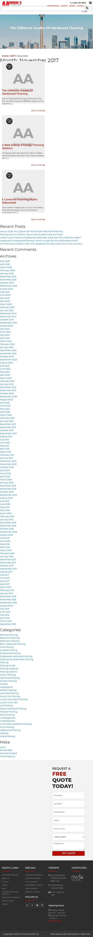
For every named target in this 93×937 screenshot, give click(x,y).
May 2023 (5, 371)
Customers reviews (10, 874)
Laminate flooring (33, 878)
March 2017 (5, 587)
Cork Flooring (7, 647)
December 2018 (8, 522)
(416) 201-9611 (78, 3)
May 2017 (4, 580)
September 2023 (8, 359)
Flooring (4, 662)
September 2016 (8, 602)
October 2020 (7, 467)
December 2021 (8, 424)
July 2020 (5, 470)
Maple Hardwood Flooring (13, 708)
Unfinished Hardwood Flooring (16, 723)
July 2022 (4, 402)
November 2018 (8, 525)
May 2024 (5, 334)
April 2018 (5, 547)
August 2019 (6, 497)
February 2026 (7, 270)
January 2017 (6, 593)
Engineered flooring (10, 653)
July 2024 (5, 328)
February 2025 (7, 307)
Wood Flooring (7, 736)
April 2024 (5, 337)
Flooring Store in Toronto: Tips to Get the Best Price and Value (31, 234)
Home (5, 55)
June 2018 (5, 540)
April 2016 (5, 617)
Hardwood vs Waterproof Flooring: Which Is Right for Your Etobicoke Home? (39, 240)
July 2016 (4, 608)
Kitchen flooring (8, 690)
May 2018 (4, 544)
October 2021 (6, 430)
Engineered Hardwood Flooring (16, 656)
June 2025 (5, 294)
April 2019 (5, 510)
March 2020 (6, 479)
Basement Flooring (10, 637)
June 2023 (5, 368)
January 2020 (7, 482)
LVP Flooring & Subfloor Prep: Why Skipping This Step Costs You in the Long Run (41, 243)
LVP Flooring (6, 705)
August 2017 (6, 571)
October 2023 (7, 356)
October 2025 (7, 282)
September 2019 (8, 494)
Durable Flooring (8, 650)
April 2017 (5, 584)
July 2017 (4, 574)
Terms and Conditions (11, 897)
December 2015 (8, 623)
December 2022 (8, 387)
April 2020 (5, 476)
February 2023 (7, 380)
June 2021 (5, 442)
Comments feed (8, 753)
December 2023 (8, 350)
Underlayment (7, 720)
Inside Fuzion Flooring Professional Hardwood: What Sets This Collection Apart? (40, 237)
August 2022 (6, 399)
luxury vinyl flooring (10, 696)
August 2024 (6, 325)
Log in (3, 747)
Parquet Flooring (8, 711)
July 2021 (4, 439)
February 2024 (7, 344)
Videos (4, 884)
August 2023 (6, 362)
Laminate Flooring (9, 693)
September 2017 (8, 568)
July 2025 (4, 291)
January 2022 (6, 420)
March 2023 (6, 377)
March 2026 (6, 267)
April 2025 (5, 301)
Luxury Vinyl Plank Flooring (14, 699)
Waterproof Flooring (10, 730)
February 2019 (7, 516)
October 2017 (6, 565)
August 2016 (6, 605)
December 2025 (8, 276)
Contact (5, 881)
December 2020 (8, 460)
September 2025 (8, 285)
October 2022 (7, 393)
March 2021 (5, 451)
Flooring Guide (7, 665)
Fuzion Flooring (8, 674)
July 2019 (4, 500)
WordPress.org (7, 756)
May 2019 (4, 507)
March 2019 (6, 513)
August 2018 (6, 534)
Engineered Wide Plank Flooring (16, 659)
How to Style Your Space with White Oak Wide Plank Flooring (31, 231)
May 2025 (5, 297)
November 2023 (8, 353)
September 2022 (8, 396)
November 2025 (8, 279)
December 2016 (8, 596)
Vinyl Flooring (7, 727)
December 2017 (8, 559)
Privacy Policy (8, 900)
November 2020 (8, 464)
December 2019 (8, 485)
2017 (12, 55)
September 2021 (8, 433)
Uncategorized (7, 717)
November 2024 (8, 316)
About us (5, 878)
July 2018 (4, 537)
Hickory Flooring (8, 680)
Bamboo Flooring (9, 634)
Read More (38, 110)
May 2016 (4, 614)
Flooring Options (8, 671)
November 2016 (8, 599)
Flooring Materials (9, 668)
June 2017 (5, 577)
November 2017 (8, 562)
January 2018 (6, 556)
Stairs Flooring (7, 714)
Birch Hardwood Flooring (13, 643)
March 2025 (6, 304)
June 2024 (5, 331)
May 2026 (5, 261)
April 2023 (5, 374)
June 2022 (5, 405)
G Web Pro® (84, 933)
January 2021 (6, 457)
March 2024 (6, 341)
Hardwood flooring (34, 874)
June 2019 (5, 504)
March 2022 (6, 414)
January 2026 (7, 273)
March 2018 (6, 550)
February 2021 (7, 454)
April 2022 (5, 411)
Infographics (6, 687)
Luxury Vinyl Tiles (9, 702)
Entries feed (6, 750)
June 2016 (5, 611)
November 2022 (8, 390)
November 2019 (8, 488)
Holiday (4, 683)
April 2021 (5, 448)
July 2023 (4, 365)
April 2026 (5, 264)
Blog (4, 888)
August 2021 (6, 436)
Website (4, 733)
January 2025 (6, 310)
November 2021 (8, 427)
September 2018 (8, 531)
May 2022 (5, 408)
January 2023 (6, 384)
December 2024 (8, 313)
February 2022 (7, 417)
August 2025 (6, 288)
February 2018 (7, 553)
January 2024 (7, 347)
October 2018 (7, 528)
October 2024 (7, 319)
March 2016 (6, 620)
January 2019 (6, 519)
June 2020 (5, 473)
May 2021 (4, 445)
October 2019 (7, 491)
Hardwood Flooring (10, 677)
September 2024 (8, 322)
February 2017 (7, 590)
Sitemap (5, 903)
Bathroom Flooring (9, 640)
